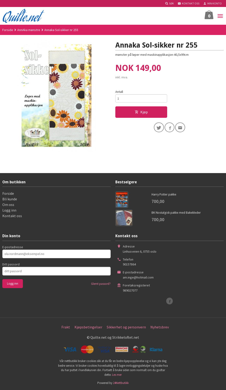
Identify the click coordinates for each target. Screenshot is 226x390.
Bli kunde (9, 199)
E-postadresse (12, 247)
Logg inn (9, 210)
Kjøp (141, 112)
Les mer (117, 375)
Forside (7, 30)
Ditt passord (11, 264)
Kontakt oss (12, 215)
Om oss (8, 204)
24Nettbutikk (121, 383)
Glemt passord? (101, 284)
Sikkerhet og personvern (126, 327)
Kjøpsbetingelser (88, 327)
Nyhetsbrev (159, 327)
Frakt (65, 327)
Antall (119, 92)
